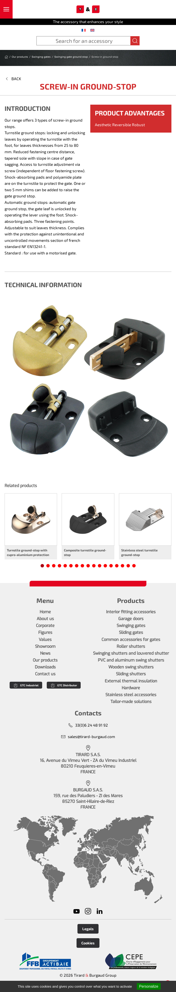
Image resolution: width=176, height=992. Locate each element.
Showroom (45, 646)
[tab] (42, 565)
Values (45, 639)
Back (13, 78)
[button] (6, 9)
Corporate (45, 625)
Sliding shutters (131, 674)
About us (45, 618)
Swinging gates (131, 625)
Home (45, 612)
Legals (88, 929)
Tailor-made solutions (130, 701)
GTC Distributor (63, 685)
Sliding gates (131, 632)
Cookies (88, 943)
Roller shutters (131, 646)
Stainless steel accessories (130, 695)
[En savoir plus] (45, 961)
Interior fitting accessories (131, 612)
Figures (45, 632)
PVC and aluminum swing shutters (131, 660)
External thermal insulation (131, 681)
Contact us (45, 674)
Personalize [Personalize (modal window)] (148, 986)
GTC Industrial (25, 685)
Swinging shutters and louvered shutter (131, 653)
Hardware (131, 688)
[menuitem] (83, 30)
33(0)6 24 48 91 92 (88, 725)
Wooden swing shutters (131, 667)
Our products (45, 660)
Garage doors (130, 618)
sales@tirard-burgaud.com (88, 736)
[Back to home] (88, 9)
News (45, 653)
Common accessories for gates (131, 639)
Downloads (45, 667)
